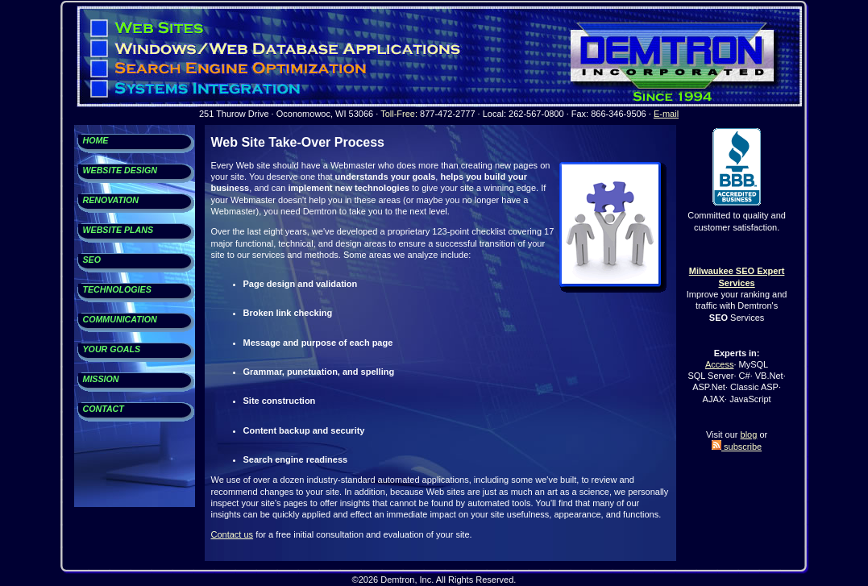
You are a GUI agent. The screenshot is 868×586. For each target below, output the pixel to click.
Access (719, 364)
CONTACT (103, 409)
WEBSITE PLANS (118, 230)
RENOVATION (111, 200)
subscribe (737, 446)
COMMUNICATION (120, 319)
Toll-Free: (398, 113)
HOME (96, 140)
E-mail (666, 113)
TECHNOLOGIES (117, 289)
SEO (92, 259)
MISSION (101, 379)
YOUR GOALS (112, 349)
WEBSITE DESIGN (120, 170)
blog (749, 434)
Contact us (232, 534)
